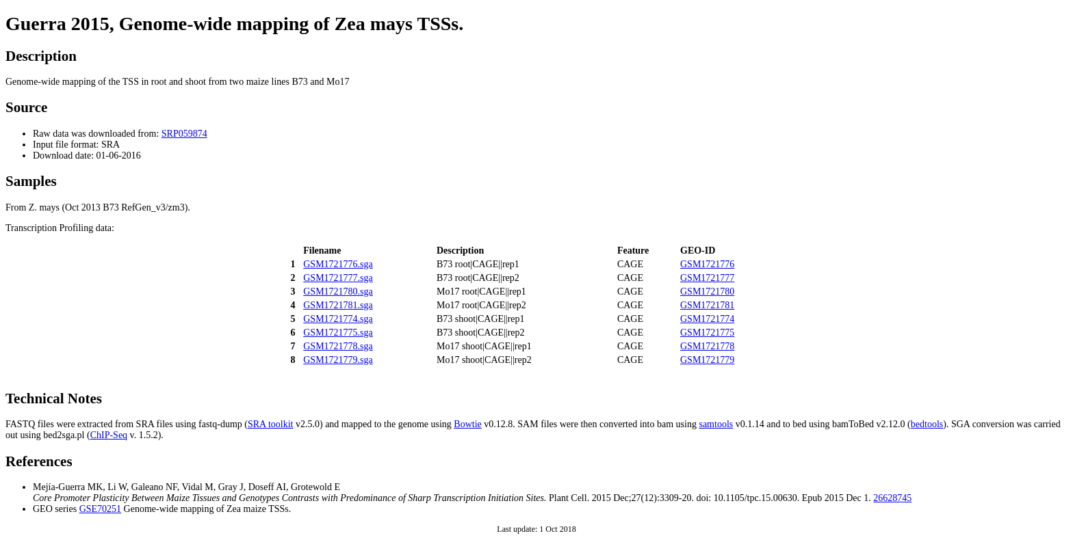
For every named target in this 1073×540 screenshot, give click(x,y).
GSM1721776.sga (338, 264)
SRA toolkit (271, 424)
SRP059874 (184, 134)
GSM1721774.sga (338, 319)
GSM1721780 (707, 291)
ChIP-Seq (108, 435)
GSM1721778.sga (338, 346)
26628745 (892, 498)
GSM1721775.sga (338, 332)
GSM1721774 (707, 319)
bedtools (927, 424)
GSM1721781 (707, 305)
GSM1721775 (707, 332)
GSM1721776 (707, 264)
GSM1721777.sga (338, 278)
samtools (716, 424)
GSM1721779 (707, 360)
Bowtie (467, 424)
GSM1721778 (707, 346)
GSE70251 (100, 509)
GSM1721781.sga (338, 305)
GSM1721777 (707, 278)
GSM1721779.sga (338, 360)
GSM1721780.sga (338, 291)
